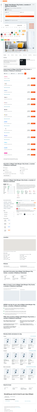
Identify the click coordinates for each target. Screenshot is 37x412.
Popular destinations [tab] (12, 396)
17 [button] (8, 24)
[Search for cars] (1, 6)
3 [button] (8, 20)
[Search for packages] (1, 8)
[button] (1, 1)
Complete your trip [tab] (7, 396)
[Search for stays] (1, 5)
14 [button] (15, 22)
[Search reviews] (24, 200)
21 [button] (15, 24)
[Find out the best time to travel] (1, 14)
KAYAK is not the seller (20, 409)
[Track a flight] (1, 13)
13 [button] (19, 22)
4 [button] (10, 20)
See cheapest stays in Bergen (32, 350)
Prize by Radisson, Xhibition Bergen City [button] (23, 360)
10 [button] (8, 22)
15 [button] (17, 22)
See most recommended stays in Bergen (31, 366)
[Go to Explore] (1, 11)
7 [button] (15, 20)
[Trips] (1, 18)
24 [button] (26, 24)
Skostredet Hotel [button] (22, 375)
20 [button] (13, 24)
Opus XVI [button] (5, 375)
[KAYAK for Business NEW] (1, 16)
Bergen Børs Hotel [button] (30, 375)
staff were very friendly (6, 203)
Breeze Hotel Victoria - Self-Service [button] (15, 360)
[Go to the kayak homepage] (5, 1)
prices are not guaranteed (17, 407)
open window (8, 208)
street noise (5, 208)
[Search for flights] (1, 3)
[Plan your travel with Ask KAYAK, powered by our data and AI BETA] (1, 10)
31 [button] (8, 27)
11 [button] (10, 22)
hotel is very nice (8, 205)
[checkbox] (7, 220)
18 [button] (10, 24)
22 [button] (17, 24)
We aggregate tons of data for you (20, 410)
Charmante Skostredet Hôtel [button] (15, 375)
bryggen (5, 205)
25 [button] (28, 24)
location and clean (12, 203)
